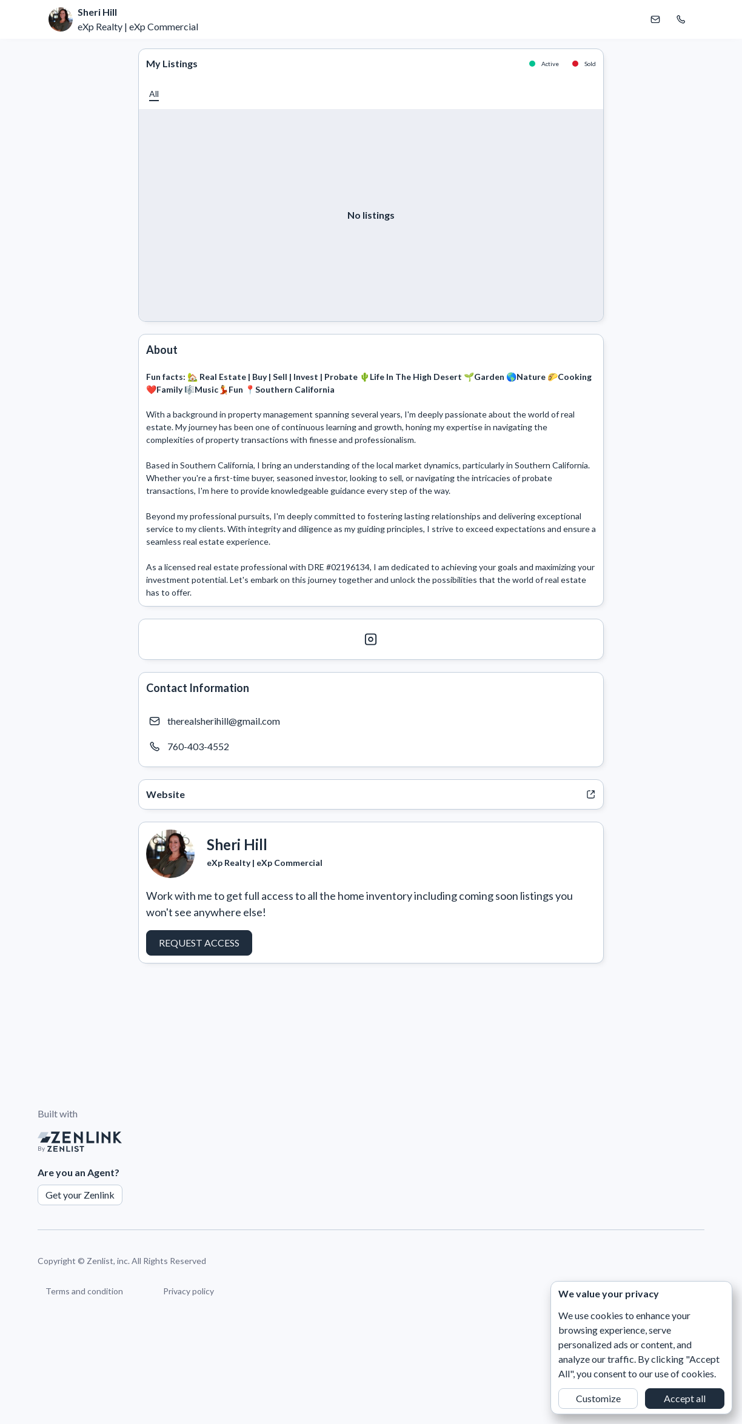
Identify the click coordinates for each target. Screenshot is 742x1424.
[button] (154, 94)
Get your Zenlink (80, 1194)
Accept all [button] (685, 1398)
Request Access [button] (199, 942)
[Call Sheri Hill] (681, 19)
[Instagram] (371, 639)
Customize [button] (598, 1398)
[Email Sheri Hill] (655, 19)
